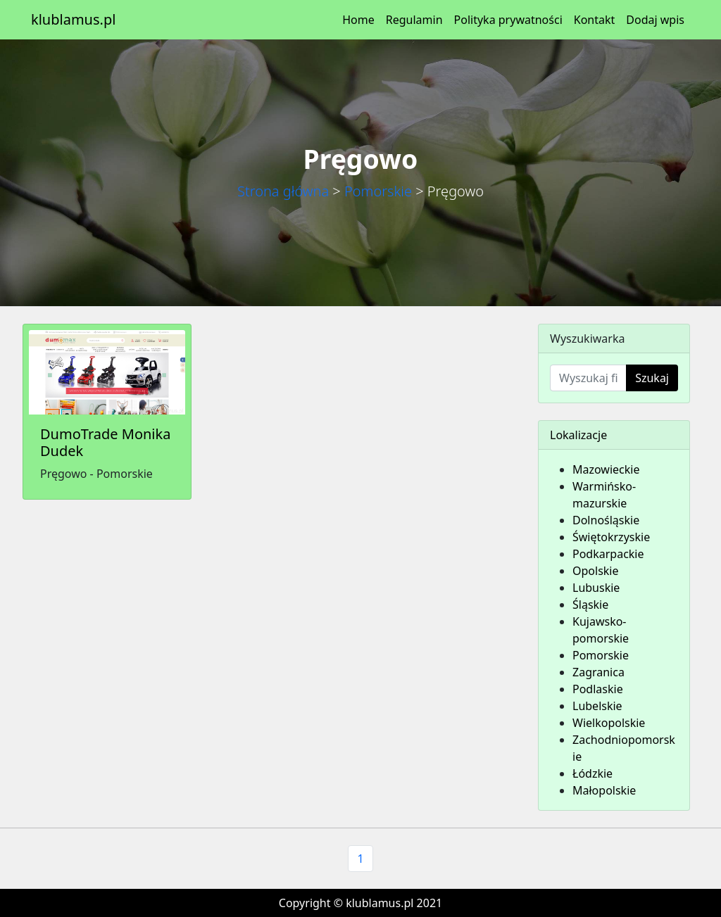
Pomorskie (378, 191)
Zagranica (598, 672)
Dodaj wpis (655, 19)
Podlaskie (597, 689)
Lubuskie (596, 587)
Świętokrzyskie (611, 537)
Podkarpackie (608, 554)
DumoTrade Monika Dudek (105, 442)
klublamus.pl (73, 19)
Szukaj (652, 378)
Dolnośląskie (605, 520)
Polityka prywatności (508, 19)
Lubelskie (597, 706)
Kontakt (594, 19)
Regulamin (414, 19)
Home (358, 19)
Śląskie (590, 604)
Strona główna (283, 191)
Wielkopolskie (608, 723)
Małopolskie (604, 790)
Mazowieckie (605, 469)
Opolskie (595, 570)
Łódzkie (592, 773)
